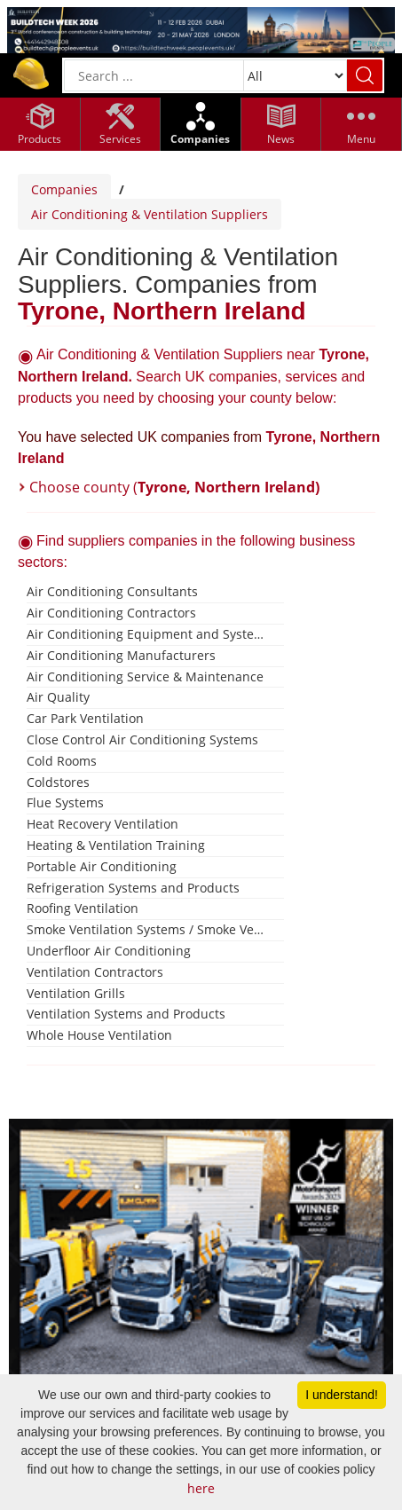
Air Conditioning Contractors (111, 612)
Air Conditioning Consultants (112, 591)
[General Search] (154, 75)
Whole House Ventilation (99, 1034)
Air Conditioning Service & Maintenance (145, 676)
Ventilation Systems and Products (126, 1013)
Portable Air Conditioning (102, 866)
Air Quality (58, 696)
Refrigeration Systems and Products (133, 887)
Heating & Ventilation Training (116, 845)
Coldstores (58, 782)
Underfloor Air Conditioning (109, 950)
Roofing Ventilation (82, 908)
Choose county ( (174, 487)
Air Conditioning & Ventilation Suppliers (149, 214)
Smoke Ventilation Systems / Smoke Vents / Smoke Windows (149, 929)
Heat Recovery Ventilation (102, 823)
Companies (64, 189)
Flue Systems (65, 802)
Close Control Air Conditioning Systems (142, 739)
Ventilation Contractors (95, 971)
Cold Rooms (62, 760)
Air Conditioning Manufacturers (121, 655)
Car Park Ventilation (85, 718)
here (201, 1488)
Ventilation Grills (76, 993)
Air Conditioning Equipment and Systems (149, 633)
